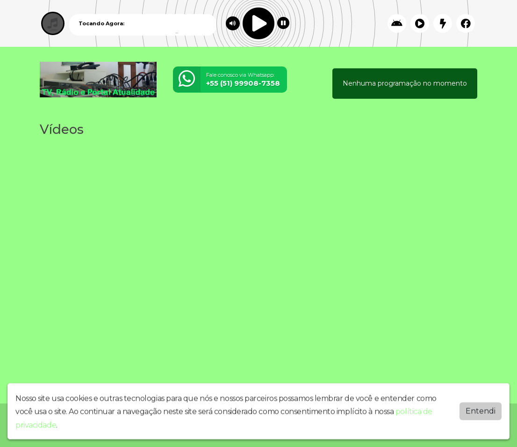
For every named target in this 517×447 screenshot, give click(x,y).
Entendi (480, 408)
